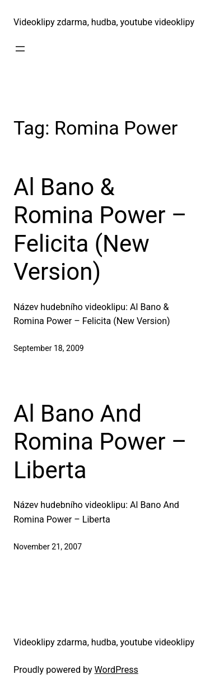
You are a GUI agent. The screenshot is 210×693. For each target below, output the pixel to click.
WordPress (116, 669)
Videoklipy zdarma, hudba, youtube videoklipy (103, 22)
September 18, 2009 (48, 348)
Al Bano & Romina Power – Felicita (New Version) (100, 229)
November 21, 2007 (47, 546)
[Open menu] (20, 49)
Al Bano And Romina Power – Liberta (100, 442)
